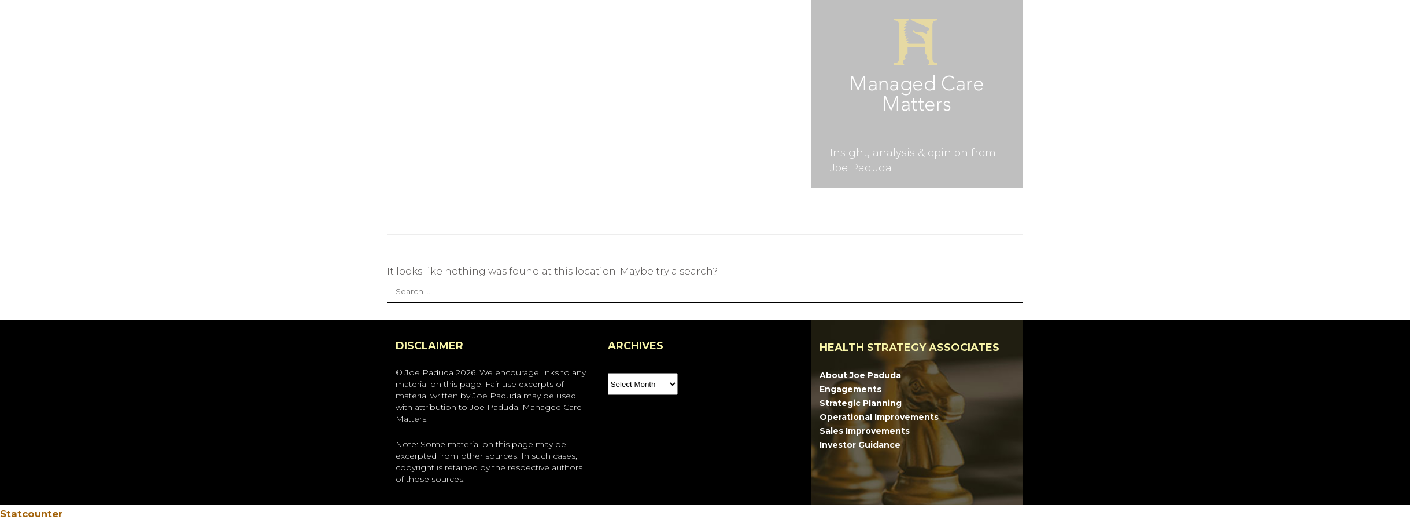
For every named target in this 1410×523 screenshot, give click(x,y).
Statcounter (31, 514)
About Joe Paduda (860, 375)
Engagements (850, 389)
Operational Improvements (879, 417)
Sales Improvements (865, 431)
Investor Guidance (860, 445)
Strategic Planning (861, 403)
